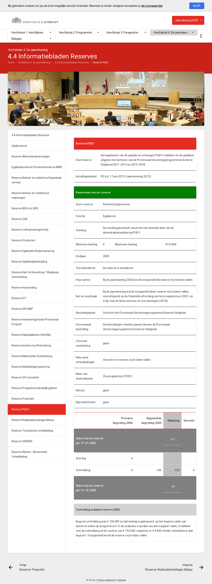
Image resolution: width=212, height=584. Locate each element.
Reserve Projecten (23, 398)
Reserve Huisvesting (24, 287)
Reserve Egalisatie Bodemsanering (33, 250)
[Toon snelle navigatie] (200, 36)
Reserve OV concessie (25, 377)
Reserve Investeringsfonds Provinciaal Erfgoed (35, 322)
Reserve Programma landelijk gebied (34, 388)
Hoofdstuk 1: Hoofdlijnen (27, 32)
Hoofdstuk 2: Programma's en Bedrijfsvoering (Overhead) (81, 32)
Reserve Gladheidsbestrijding (29, 261)
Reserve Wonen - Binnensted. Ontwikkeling (30, 454)
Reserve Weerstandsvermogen (31, 156)
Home (11, 62)
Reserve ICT (19, 298)
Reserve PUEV (101, 62)
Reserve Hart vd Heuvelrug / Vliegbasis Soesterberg (35, 274)
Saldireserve (19, 145)
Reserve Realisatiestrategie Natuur (33, 420)
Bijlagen (17, 38)
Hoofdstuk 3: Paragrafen (122, 32)
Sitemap (121, 580)
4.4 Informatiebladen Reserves (72, 62)
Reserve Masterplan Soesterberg (32, 356)
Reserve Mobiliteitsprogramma (31, 366)
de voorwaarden (152, 5)
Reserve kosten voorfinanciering (31, 345)
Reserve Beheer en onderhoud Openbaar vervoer (37, 180)
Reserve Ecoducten (23, 240)
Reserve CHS (20, 219)
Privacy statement (106, 580)
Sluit (196, 5)
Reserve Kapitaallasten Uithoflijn (31, 334)
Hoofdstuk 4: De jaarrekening (172, 32)
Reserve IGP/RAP (22, 308)
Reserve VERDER (22, 441)
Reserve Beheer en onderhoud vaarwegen (30, 195)
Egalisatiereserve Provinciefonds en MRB (37, 167)
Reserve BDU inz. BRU (25, 208)
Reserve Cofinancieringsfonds (30, 229)
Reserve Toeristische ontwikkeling (32, 430)
